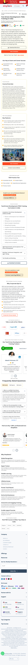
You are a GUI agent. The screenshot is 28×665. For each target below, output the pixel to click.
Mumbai (3, 528)
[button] (26, 6)
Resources (4, 557)
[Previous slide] (12, 376)
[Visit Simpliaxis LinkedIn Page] (20, 357)
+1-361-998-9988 (7, 604)
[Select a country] (14, 659)
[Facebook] (4, 579)
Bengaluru (4, 525)
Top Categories (5, 619)
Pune (8, 528)
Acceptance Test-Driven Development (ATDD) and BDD (12, 212)
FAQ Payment (12, 385)
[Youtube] (10, 579)
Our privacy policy (7, 653)
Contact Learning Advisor (14, 275)
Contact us (5, 544)
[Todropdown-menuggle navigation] (1, 6)
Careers (5, 549)
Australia (6, 612)
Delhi (14, 525)
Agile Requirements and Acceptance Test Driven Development (13, 247)
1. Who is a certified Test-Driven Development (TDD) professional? (11, 391)
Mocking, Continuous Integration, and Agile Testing (12, 253)
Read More (11, 371)
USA (5, 602)
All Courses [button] (17, 6)
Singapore (19, 612)
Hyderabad (19, 525)
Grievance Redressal (8, 546)
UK (17, 607)
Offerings (4, 553)
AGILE (6, 10)
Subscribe (14, 571)
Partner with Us (6, 592)
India (5, 607)
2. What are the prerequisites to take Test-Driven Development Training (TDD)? (13, 405)
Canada (18, 602)
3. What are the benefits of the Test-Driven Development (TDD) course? (12, 411)
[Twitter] (8, 579)
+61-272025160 (7, 613)
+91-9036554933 (7, 609)
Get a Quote (20, 55)
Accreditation (6, 540)
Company (4, 534)
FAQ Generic (19, 385)
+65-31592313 (19, 613)
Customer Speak (7, 542)
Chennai (9, 525)
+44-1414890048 (20, 609)
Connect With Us (9, 198)
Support (3, 597)
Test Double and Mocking (9, 258)
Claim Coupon (22, 1)
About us (5, 538)
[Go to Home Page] (2, 11)
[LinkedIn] (1, 579)
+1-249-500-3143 (20, 604)
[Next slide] (15, 376)
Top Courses (4, 624)
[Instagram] (6, 579)
